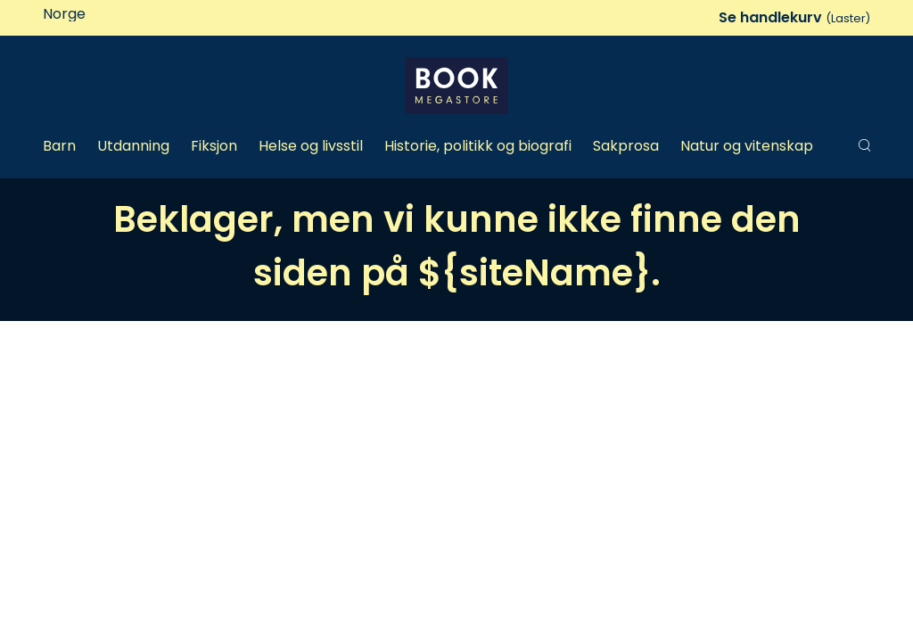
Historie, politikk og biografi (478, 146)
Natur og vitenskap (746, 146)
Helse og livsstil (311, 146)
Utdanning (133, 146)
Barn (59, 146)
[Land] (118, 14)
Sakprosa (626, 146)
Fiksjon (214, 146)
